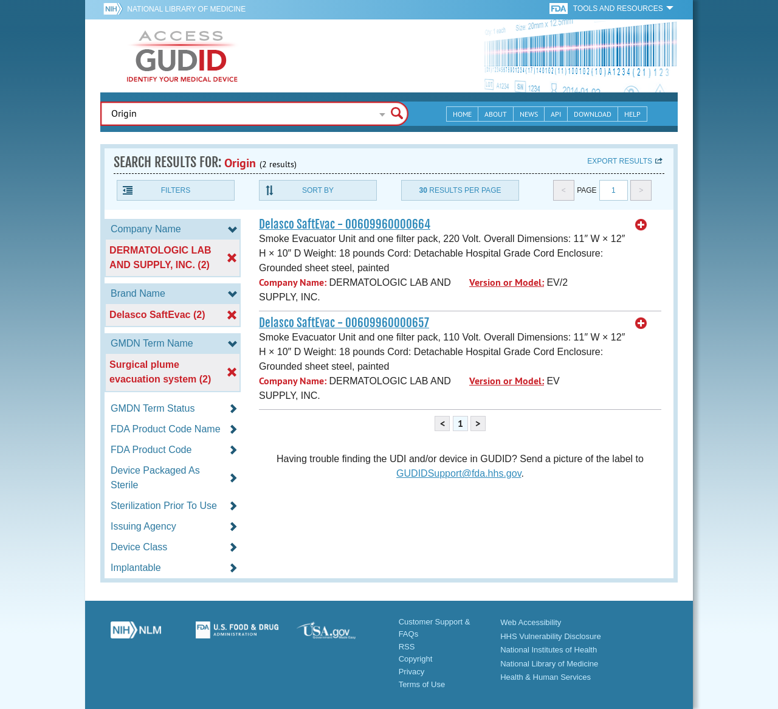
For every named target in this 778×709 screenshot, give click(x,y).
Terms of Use (422, 684)
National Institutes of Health (548, 649)
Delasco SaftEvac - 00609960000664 (344, 224)
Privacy (412, 671)
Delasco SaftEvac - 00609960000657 (344, 323)
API (556, 114)
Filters (175, 190)
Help (632, 114)
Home (462, 114)
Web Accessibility (530, 622)
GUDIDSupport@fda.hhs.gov (458, 473)
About (495, 114)
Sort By (318, 190)
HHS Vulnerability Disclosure (550, 636)
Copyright (416, 658)
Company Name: (292, 282)
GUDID (182, 55)
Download (592, 114)
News (529, 114)
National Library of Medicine (186, 9)
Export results (619, 161)
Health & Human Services (545, 677)
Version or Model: (506, 282)
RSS (407, 646)
